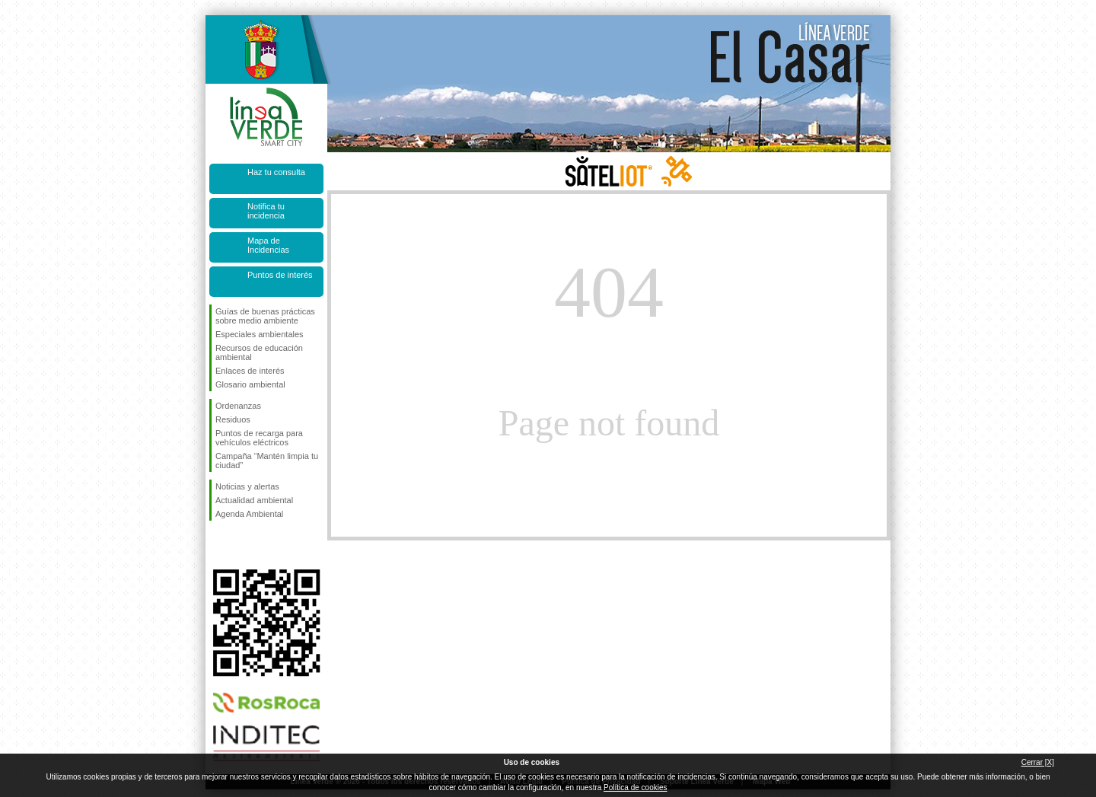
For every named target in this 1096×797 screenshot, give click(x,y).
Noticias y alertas (247, 486)
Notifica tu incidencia (266, 211)
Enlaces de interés (250, 370)
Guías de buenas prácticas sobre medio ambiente (265, 316)
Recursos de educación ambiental (259, 352)
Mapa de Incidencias (268, 245)
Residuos (232, 419)
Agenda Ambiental (249, 513)
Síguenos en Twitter (243, 545)
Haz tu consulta (276, 172)
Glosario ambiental (250, 384)
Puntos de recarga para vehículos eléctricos (259, 438)
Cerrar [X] (1037, 762)
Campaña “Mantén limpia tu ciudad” (266, 460)
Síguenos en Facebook (218, 545)
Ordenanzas (238, 405)
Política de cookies (635, 787)
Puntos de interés (280, 274)
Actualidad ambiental (254, 500)
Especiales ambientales (259, 334)
